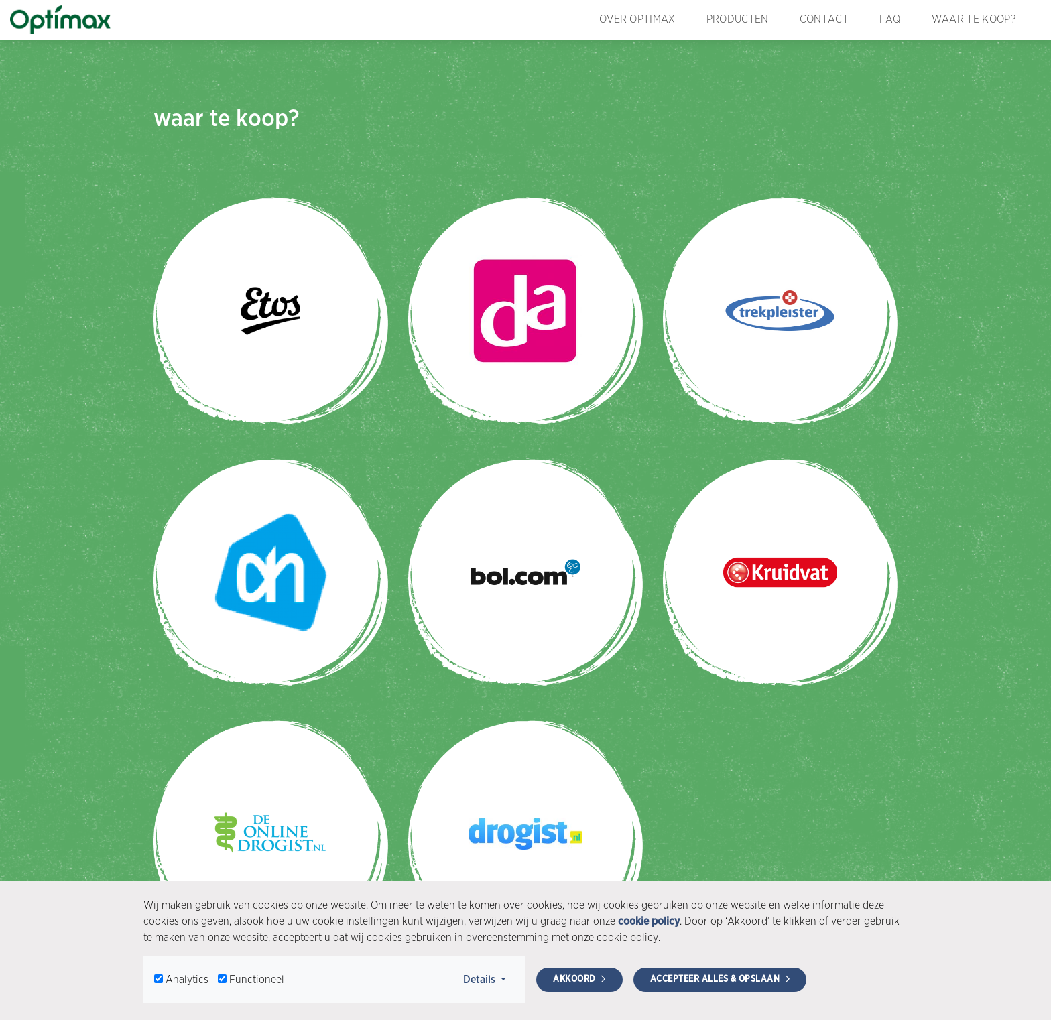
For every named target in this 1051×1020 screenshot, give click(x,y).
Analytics (187, 979)
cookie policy (649, 921)
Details (489, 978)
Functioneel (256, 979)
